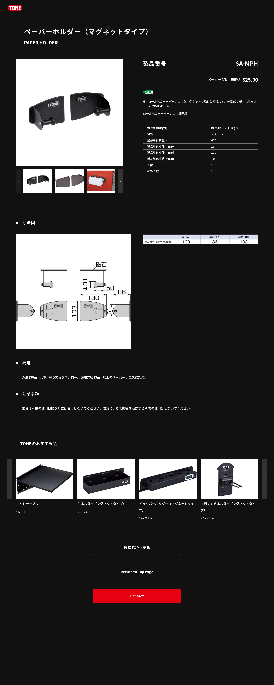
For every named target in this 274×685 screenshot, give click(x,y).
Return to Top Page (137, 571)
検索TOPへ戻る (137, 547)
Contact (137, 595)
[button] (120, 181)
